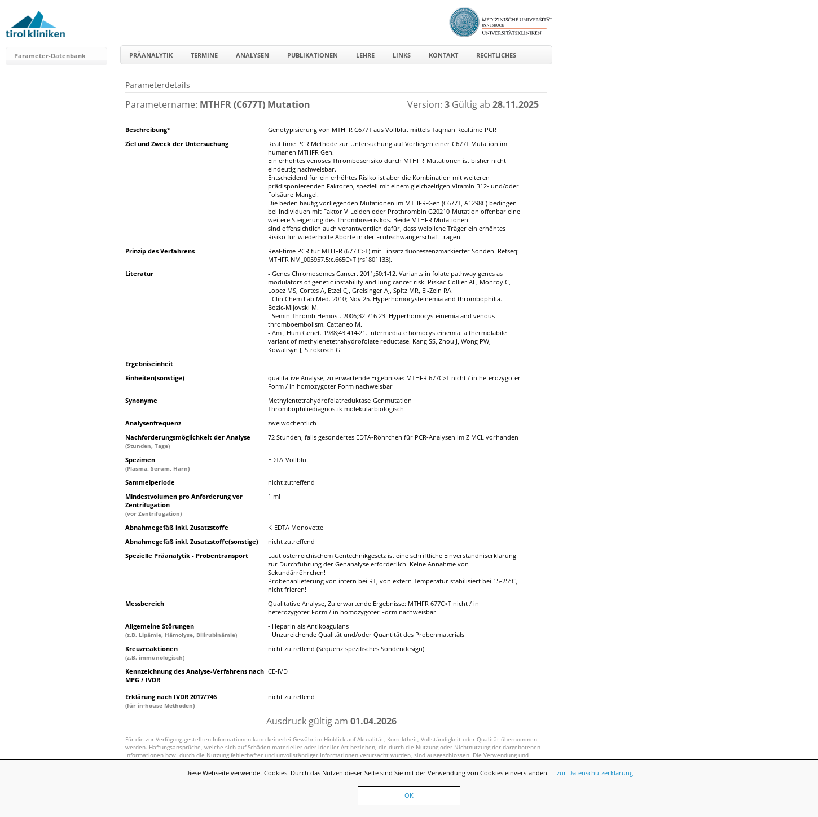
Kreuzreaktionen (154, 652)
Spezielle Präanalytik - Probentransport (186, 555)
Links (402, 55)
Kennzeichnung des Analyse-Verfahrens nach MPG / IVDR (194, 675)
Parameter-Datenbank (50, 55)
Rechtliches (496, 55)
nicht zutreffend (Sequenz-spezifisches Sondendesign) (346, 648)
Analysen (252, 55)
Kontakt (443, 55)
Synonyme (141, 400)
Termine (204, 55)
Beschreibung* (147, 129)
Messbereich (144, 603)
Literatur (139, 273)
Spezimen (157, 463)
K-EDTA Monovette (295, 527)
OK (409, 795)
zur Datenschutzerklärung (595, 772)
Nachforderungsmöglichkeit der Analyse (187, 441)
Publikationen (312, 55)
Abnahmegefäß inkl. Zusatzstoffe (176, 527)
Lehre (365, 55)
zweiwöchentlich (292, 423)
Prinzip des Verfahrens (160, 251)
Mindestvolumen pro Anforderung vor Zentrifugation (184, 504)
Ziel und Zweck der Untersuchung (176, 143)
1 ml (274, 496)
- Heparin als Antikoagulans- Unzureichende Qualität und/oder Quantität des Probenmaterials (366, 630)
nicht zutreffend (291, 482)
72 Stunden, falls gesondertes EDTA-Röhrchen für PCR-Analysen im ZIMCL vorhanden (393, 437)
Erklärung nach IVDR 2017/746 (171, 700)
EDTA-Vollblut (288, 459)
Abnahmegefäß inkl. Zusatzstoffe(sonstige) (191, 541)
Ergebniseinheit (149, 363)
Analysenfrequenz (153, 423)
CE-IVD (278, 671)
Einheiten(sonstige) (154, 378)
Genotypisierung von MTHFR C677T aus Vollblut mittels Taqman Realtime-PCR (382, 129)
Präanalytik (151, 55)
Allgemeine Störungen (181, 630)
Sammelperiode (150, 482)
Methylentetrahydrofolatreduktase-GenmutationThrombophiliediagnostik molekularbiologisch (340, 404)
